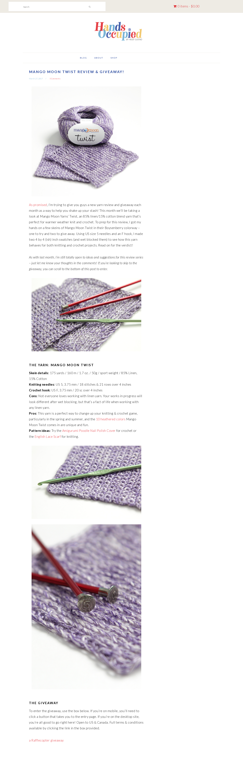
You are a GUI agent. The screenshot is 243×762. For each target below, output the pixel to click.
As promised (38, 205)
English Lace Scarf (48, 436)
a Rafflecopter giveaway (46, 740)
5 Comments (55, 78)
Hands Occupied (121, 31)
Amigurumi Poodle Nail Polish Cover (89, 431)
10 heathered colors (111, 419)
